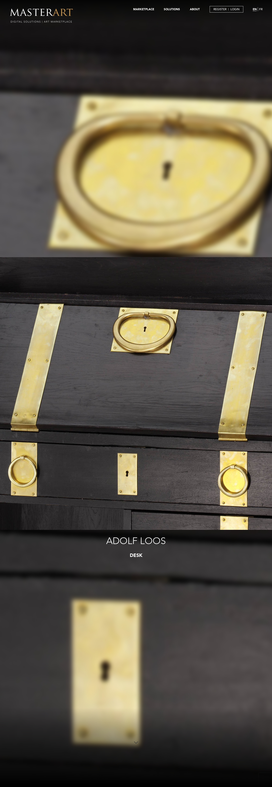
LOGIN (235, 9)
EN (255, 9)
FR (261, 9)
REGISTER (219, 9)
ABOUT (195, 9)
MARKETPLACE (143, 9)
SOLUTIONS (172, 9)
